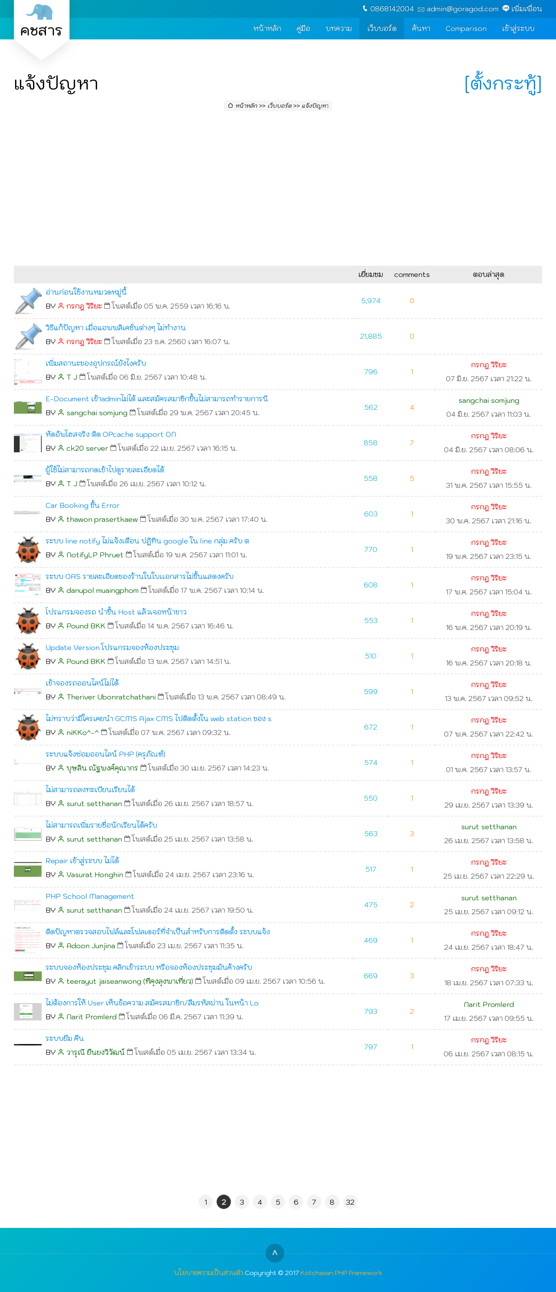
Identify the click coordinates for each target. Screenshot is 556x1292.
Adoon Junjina (90, 945)
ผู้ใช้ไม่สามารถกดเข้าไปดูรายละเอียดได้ (105, 469)
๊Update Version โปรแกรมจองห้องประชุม (112, 647)
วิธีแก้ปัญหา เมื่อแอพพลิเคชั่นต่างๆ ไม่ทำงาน (116, 327)
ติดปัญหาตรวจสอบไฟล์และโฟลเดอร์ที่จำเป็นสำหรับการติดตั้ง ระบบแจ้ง (158, 931)
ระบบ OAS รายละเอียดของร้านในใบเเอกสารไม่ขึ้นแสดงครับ (140, 576)
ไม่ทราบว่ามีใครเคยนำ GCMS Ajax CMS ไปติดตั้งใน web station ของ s (158, 718)
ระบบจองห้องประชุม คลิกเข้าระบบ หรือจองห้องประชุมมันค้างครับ (149, 967)
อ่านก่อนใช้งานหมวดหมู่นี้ (86, 292)
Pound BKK (85, 625)
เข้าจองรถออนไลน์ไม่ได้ (82, 683)
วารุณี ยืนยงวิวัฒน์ (95, 1052)
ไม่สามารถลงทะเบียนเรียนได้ (90, 789)
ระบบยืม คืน (65, 1038)
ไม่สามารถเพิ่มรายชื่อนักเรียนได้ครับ (101, 825)
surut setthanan (94, 803)
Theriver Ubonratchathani (111, 697)
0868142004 (392, 8)
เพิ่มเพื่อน (526, 8)
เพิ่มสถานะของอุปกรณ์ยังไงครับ (96, 363)
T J (71, 377)
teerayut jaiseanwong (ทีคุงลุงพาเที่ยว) (129, 981)
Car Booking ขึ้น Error (83, 505)
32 (350, 1202)
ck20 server (87, 448)
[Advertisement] (278, 191)
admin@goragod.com (462, 8)
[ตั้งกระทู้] (503, 83)
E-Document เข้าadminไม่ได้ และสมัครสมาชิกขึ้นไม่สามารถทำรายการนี (157, 398)
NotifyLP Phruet (95, 554)
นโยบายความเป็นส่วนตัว (208, 1272)
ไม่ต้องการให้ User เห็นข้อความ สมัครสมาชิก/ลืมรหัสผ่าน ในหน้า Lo (152, 1002)
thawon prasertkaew (102, 519)
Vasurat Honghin (94, 874)
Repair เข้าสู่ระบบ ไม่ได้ (82, 860)
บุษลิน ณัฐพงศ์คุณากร (102, 768)
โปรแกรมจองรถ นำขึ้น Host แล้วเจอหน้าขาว (116, 612)
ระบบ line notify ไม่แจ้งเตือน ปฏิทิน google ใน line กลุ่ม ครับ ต (147, 540)
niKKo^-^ (82, 732)
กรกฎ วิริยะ (84, 306)
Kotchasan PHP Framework (341, 1272)
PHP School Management (90, 896)
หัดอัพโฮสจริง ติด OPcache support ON (111, 434)
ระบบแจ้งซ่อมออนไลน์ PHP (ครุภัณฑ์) (105, 754)
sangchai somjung (96, 412)
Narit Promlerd (91, 1016)
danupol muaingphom (102, 590)
